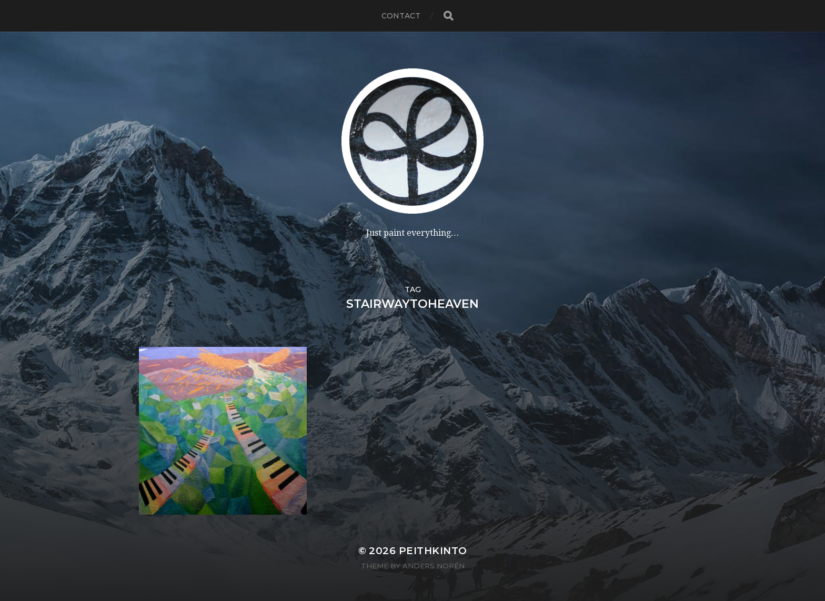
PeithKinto (433, 551)
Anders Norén (434, 566)
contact (401, 16)
